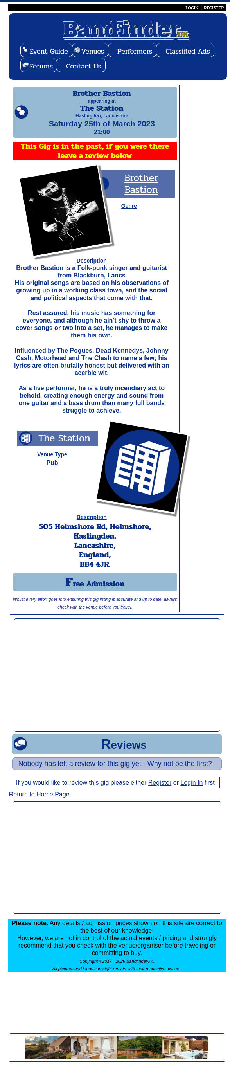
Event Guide (49, 51)
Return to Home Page (39, 801)
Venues (92, 51)
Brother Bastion (141, 190)
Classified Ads (187, 51)
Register (160, 789)
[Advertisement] (117, 682)
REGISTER (214, 7)
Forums (41, 66)
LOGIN (191, 7)
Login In (191, 789)
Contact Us (83, 66)
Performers (134, 51)
